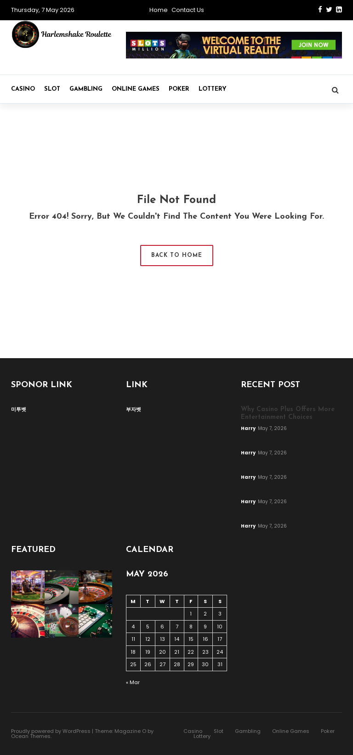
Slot (52, 89)
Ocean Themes (31, 736)
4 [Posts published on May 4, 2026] (133, 626)
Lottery (213, 89)
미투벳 (18, 409)
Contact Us (187, 10)
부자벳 (133, 409)
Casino (23, 89)
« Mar (133, 682)
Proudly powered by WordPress (51, 731)
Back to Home (176, 255)
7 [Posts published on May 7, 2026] (177, 626)
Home (158, 10)
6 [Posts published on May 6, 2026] (162, 626)
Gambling (85, 89)
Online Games (135, 89)
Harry (248, 428)
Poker (179, 89)
